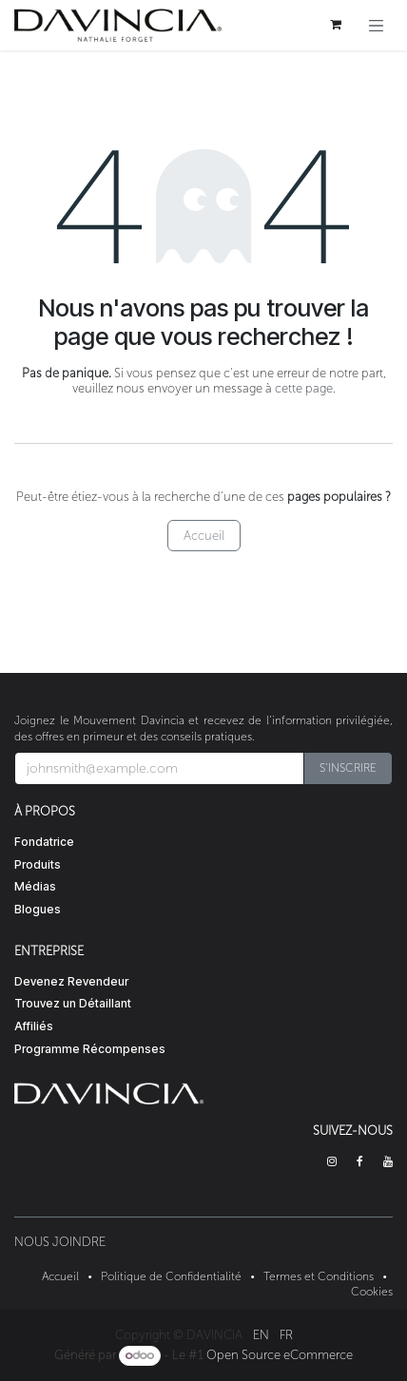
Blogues (37, 909)
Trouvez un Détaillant (72, 1003)
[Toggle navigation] (376, 25)
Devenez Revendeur (71, 981)
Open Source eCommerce (279, 1355)
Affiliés (33, 1026)
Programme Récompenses (89, 1049)
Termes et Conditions (318, 1276)
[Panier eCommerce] (336, 25)
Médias (35, 886)
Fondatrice (44, 841)
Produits (37, 864)
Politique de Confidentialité (171, 1276)
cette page (304, 388)
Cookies (372, 1291)
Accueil (204, 535)
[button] (348, 768)
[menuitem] (261, 1335)
